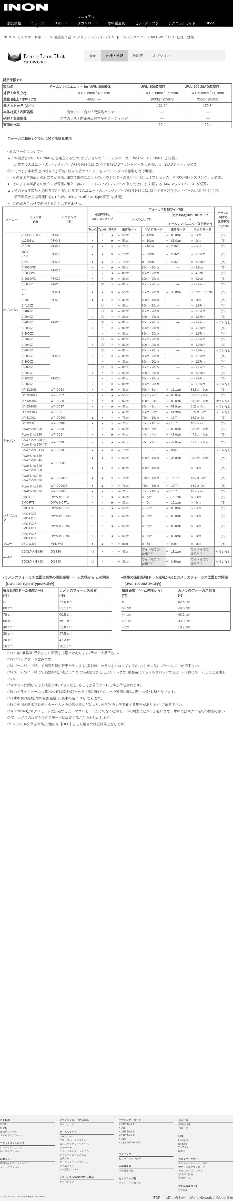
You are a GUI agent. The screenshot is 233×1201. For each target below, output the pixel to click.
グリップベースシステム (73, 977)
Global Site (224, 1035)
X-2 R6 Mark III (127, 969)
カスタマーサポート (32, 37)
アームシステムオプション (74, 999)
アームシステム (68, 969)
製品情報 (14, 23)
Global (210, 23)
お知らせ (183, 965)
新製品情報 (184, 962)
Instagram (183, 977)
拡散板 (3, 965)
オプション (161, 56)
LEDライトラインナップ (13, 1001)
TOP (157, 1035)
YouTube (183, 985)
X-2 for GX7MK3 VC (130, 980)
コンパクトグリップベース (74, 981)
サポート (61, 23)
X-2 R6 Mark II (126, 973)
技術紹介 (183, 1027)
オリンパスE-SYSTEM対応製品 (77, 1014)
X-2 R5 (122, 965)
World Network (201, 1035)
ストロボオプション (11, 973)
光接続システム (8, 969)
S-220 (3, 962)
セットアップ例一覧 (130, 1020)
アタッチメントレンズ (12, 980)
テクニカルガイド (182, 23)
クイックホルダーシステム (74, 988)
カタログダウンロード (190, 1008)
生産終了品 (62, 37)
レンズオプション (10, 988)
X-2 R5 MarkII (126, 962)
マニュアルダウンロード (191, 1004)
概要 (92, 56)
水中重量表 (116, 23)
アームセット (67, 1003)
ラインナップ (67, 962)
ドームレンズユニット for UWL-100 (143, 37)
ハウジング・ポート (130, 957)
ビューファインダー (130, 996)
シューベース (67, 985)
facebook (183, 981)
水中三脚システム (69, 1007)
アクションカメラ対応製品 (74, 957)
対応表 (138, 56)
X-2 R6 (122, 976)
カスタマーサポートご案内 (193, 1001)
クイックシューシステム (73, 992)
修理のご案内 (185, 1012)
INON (6, 37)
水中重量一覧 (126, 1008)
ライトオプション (10, 1004)
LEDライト (6, 996)
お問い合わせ (175, 1035)
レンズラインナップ (11, 985)
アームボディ (67, 974)
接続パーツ (66, 996)
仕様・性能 (114, 56)
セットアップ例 (147, 23)
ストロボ (5, 957)
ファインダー (126, 991)
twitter (181, 988)
